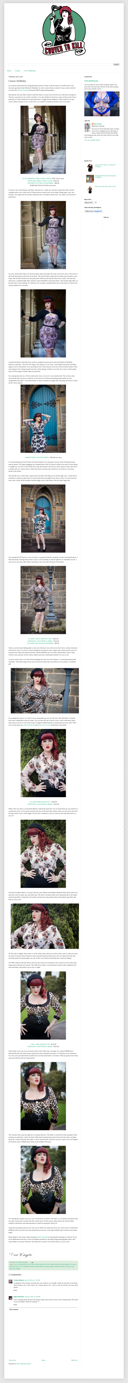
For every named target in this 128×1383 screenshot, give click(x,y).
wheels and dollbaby (14, 1269)
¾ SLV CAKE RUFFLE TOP (40, 1044)
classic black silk (29, 725)
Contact (17, 71)
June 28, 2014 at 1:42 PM (32, 1297)
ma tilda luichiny (48, 1266)
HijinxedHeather (19, 1297)
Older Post (74, 1360)
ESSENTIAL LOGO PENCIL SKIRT (39, 641)
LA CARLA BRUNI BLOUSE (40, 802)
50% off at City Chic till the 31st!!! (105, 186)
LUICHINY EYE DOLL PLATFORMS (40, 183)
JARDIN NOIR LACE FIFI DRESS (37, 457)
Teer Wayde (97, 124)
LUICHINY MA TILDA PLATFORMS (40, 643)
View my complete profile (92, 140)
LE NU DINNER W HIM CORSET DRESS (36, 178)
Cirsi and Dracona (91, 81)
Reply (15, 1290)
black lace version (45, 725)
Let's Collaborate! (30, 71)
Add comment (13, 1309)
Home (9, 71)
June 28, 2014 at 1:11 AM (32, 1280)
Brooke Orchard (22, 90)
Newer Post (12, 1360)
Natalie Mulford (19, 1280)
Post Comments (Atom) (24, 1364)
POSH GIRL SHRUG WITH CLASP (40, 181)
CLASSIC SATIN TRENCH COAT (40, 639)
